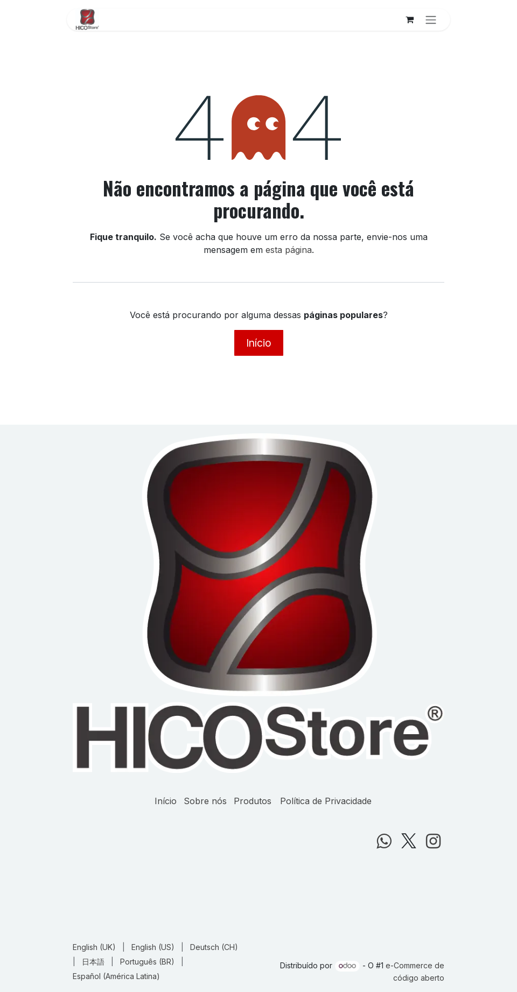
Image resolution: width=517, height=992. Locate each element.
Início (258, 342)
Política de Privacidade (326, 801)
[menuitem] (94, 947)
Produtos (252, 801)
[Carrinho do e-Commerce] (409, 19)
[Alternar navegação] (431, 20)
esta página (289, 249)
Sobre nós (205, 801)
